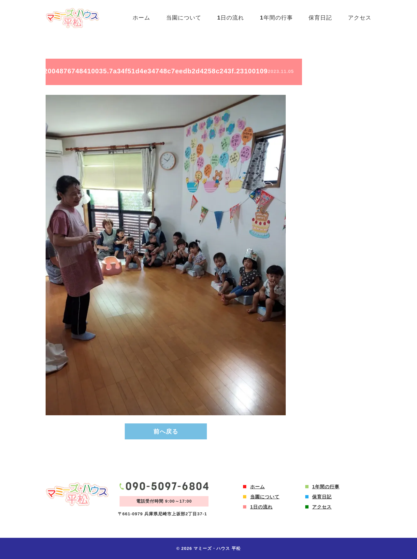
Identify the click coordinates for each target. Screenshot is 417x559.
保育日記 (320, 18)
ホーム (139, 18)
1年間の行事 (275, 18)
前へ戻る (165, 431)
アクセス (359, 18)
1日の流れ (229, 18)
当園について (182, 18)
